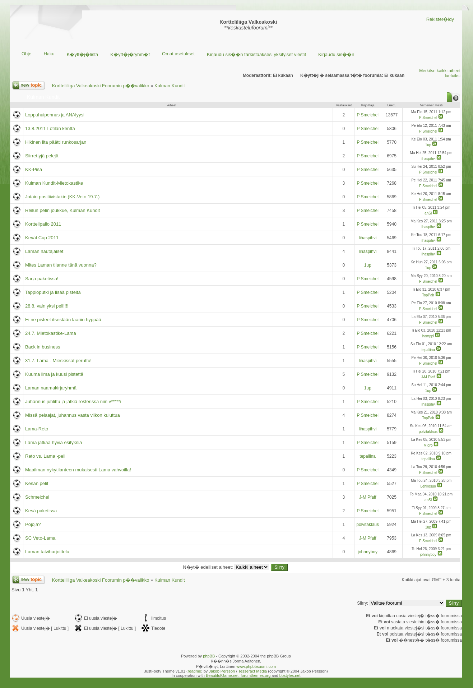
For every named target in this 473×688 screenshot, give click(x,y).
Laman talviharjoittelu (47, 551)
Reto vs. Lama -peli (45, 456)
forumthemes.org (255, 675)
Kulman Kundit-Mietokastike (54, 183)
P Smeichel (367, 114)
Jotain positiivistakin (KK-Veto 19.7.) (62, 196)
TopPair (428, 295)
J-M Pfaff (428, 377)
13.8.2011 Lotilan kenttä (50, 128)
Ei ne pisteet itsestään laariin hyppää (63, 319)
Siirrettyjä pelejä (42, 155)
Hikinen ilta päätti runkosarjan (56, 142)
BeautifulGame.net (222, 675)
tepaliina (428, 350)
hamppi (428, 336)
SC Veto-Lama (40, 538)
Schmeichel (37, 497)
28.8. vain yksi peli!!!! (47, 306)
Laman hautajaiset (44, 251)
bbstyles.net (290, 675)
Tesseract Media (252, 671)
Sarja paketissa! (42, 278)
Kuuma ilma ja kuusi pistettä (54, 374)
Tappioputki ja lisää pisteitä (53, 292)
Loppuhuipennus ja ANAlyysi (54, 114)
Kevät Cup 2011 (42, 237)
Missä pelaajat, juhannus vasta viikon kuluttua (72, 415)
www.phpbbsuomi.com (256, 666)
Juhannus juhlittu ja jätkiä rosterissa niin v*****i (73, 401)
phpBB (209, 656)
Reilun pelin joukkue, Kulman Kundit (62, 210)
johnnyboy (367, 551)
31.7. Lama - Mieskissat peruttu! (58, 360)
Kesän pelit (36, 483)
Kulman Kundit (169, 85)
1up (428, 145)
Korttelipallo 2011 (43, 224)
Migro (428, 445)
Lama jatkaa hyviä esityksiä (53, 442)
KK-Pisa (33, 169)
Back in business (42, 347)
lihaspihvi (428, 159)
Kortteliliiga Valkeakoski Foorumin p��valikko (100, 85)
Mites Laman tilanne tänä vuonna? (61, 265)
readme (194, 671)
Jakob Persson (222, 671)
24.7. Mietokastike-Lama (50, 333)
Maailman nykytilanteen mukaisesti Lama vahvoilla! (78, 469)
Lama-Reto (36, 428)
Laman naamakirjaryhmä (50, 388)
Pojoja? (33, 524)
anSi (428, 213)
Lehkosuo (428, 486)
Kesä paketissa (41, 510)
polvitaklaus (428, 432)
